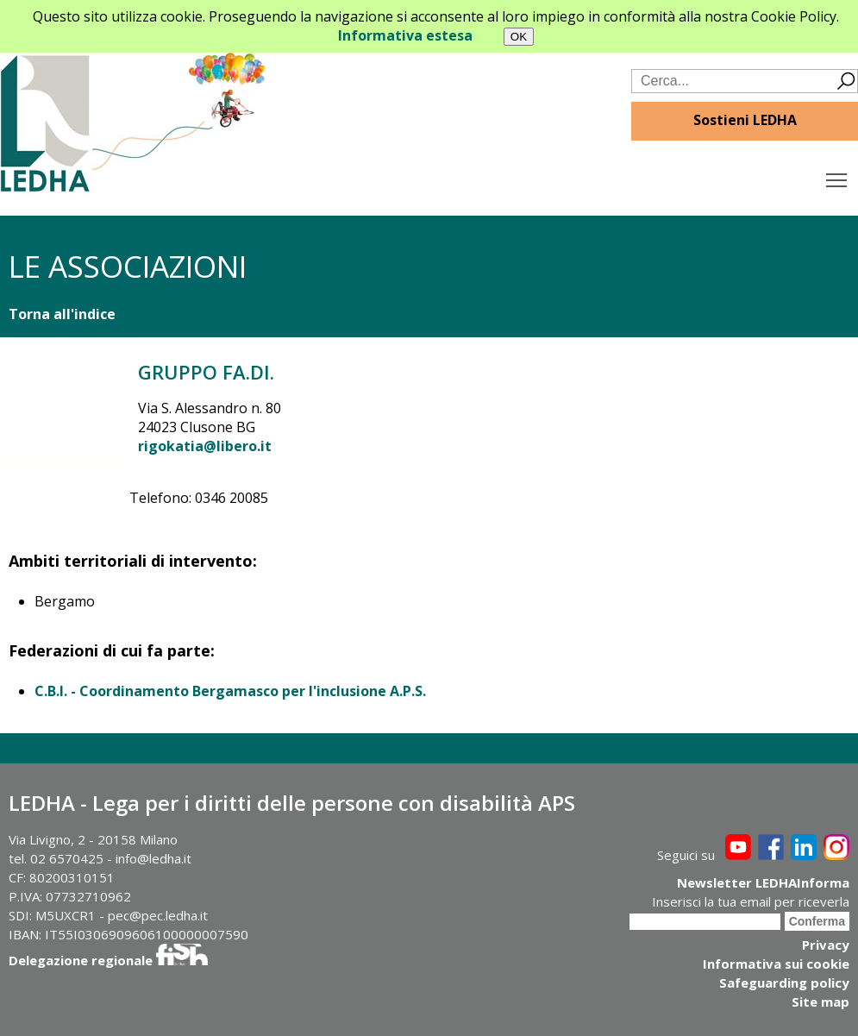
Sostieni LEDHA (745, 119)
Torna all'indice (62, 314)
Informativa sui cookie (776, 963)
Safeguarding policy (784, 982)
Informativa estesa (405, 35)
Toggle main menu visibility (837, 175)
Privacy (825, 944)
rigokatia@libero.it (205, 445)
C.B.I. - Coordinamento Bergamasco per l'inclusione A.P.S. (230, 690)
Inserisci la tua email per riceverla (750, 901)
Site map (820, 1001)
